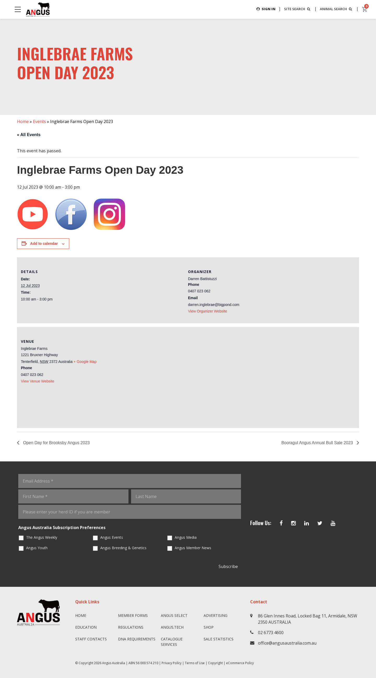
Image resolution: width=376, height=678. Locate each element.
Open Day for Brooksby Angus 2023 (56, 443)
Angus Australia (113, 663)
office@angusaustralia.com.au (287, 643)
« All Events (28, 134)
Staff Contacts (91, 638)
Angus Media (186, 537)
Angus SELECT (174, 615)
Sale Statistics (218, 638)
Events (39, 121)
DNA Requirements (136, 638)
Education (86, 627)
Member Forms (133, 615)
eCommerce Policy (240, 663)
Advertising (215, 615)
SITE (294, 9)
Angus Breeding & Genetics (123, 547)
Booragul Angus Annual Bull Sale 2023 (317, 443)
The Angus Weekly (41, 537)
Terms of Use (195, 663)
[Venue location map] (271, 376)
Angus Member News (193, 547)
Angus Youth (37, 547)
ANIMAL (335, 9)
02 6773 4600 (271, 632)
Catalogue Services (172, 641)
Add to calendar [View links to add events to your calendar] (44, 244)
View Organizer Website (207, 311)
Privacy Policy (171, 663)
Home (23, 121)
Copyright (215, 663)
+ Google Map (85, 362)
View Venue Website (37, 381)
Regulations (130, 627)
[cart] (365, 9)
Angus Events (111, 537)
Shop (209, 627)
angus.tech (172, 627)
